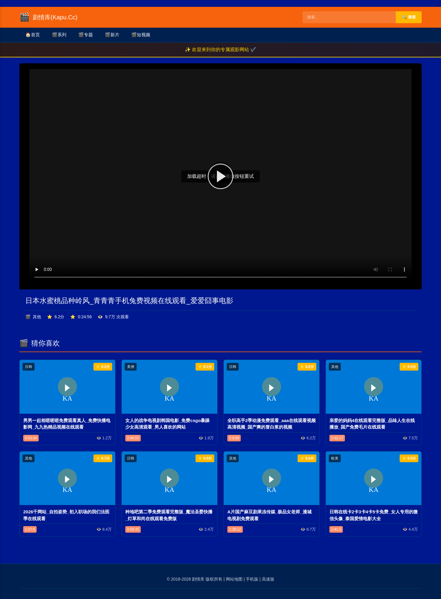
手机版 (252, 579)
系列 (59, 35)
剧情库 (198, 579)
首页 (32, 35)
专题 (85, 35)
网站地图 (234, 579)
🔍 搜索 (409, 17)
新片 (112, 35)
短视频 (140, 35)
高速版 (268, 579)
